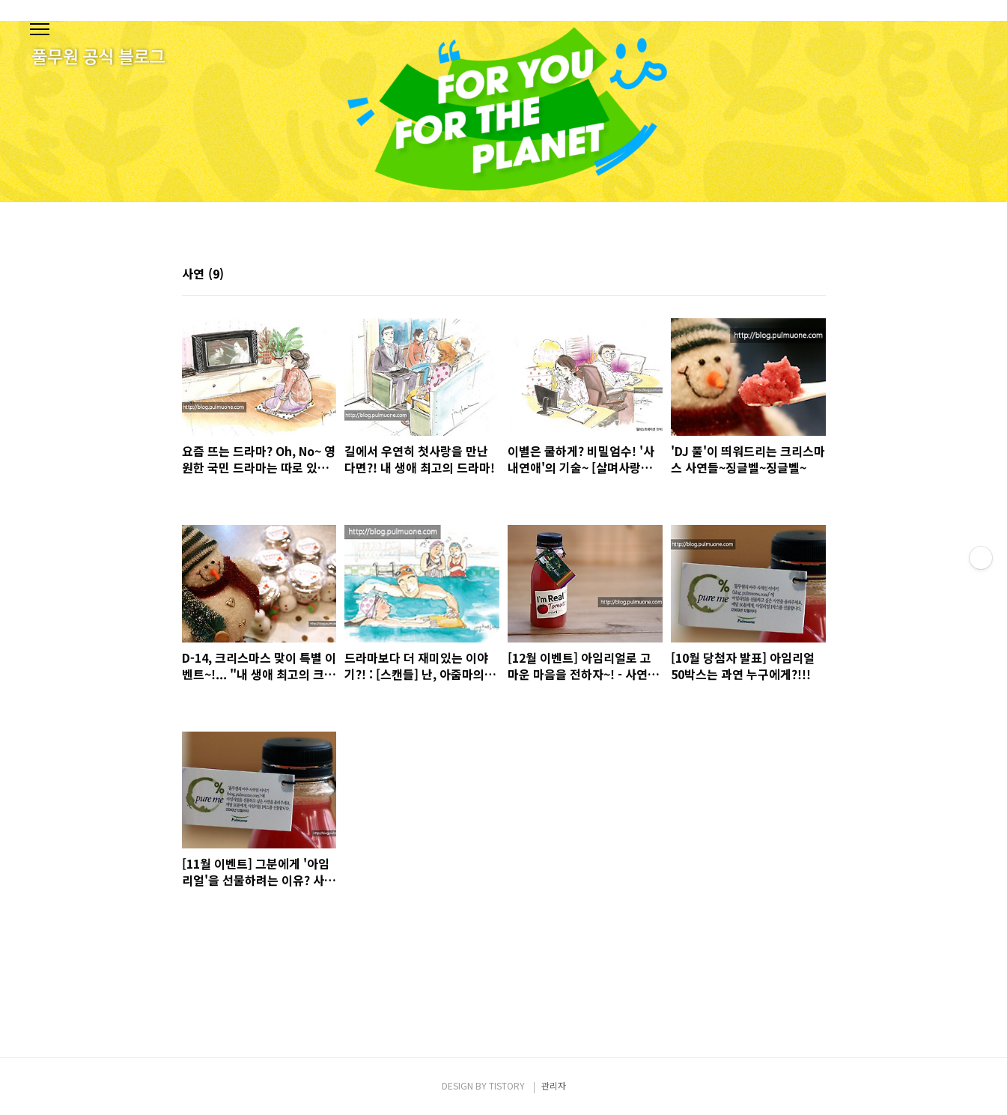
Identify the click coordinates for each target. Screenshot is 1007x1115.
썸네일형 (796, 275)
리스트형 (817, 275)
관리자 (553, 1085)
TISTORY (507, 1085)
